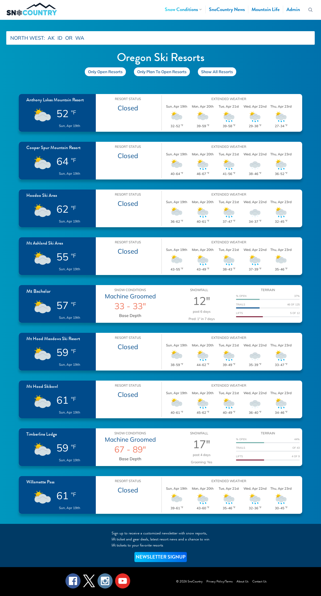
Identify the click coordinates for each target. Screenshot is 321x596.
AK (51, 38)
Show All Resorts (217, 71)
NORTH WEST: (27, 38)
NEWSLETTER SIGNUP (161, 557)
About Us (242, 581)
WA (79, 38)
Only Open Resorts (105, 71)
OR (68, 38)
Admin (293, 9)
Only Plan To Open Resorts (162, 71)
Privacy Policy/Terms (219, 581)
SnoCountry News (227, 9)
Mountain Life (266, 9)
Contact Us (259, 581)
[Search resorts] (310, 10)
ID (59, 38)
